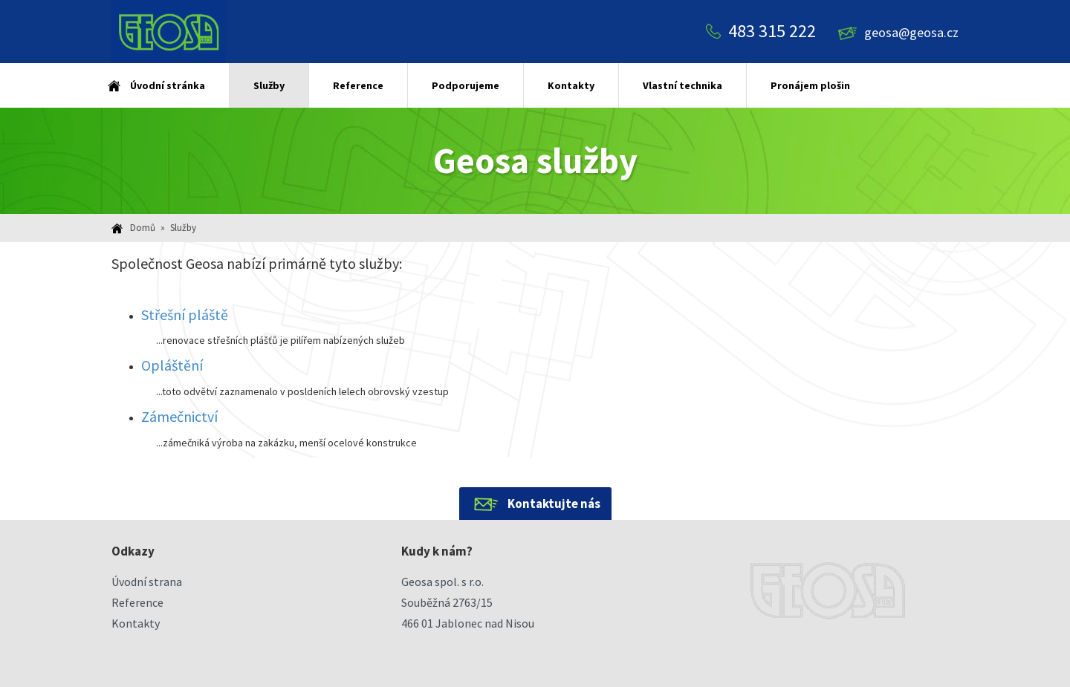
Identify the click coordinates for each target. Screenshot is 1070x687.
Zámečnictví (179, 416)
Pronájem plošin (810, 85)
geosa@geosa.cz (911, 32)
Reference (358, 85)
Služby (269, 85)
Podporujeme (465, 85)
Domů (142, 227)
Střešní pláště (184, 314)
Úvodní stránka (167, 85)
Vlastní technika (682, 85)
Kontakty (571, 85)
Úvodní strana (146, 581)
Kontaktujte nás (554, 503)
